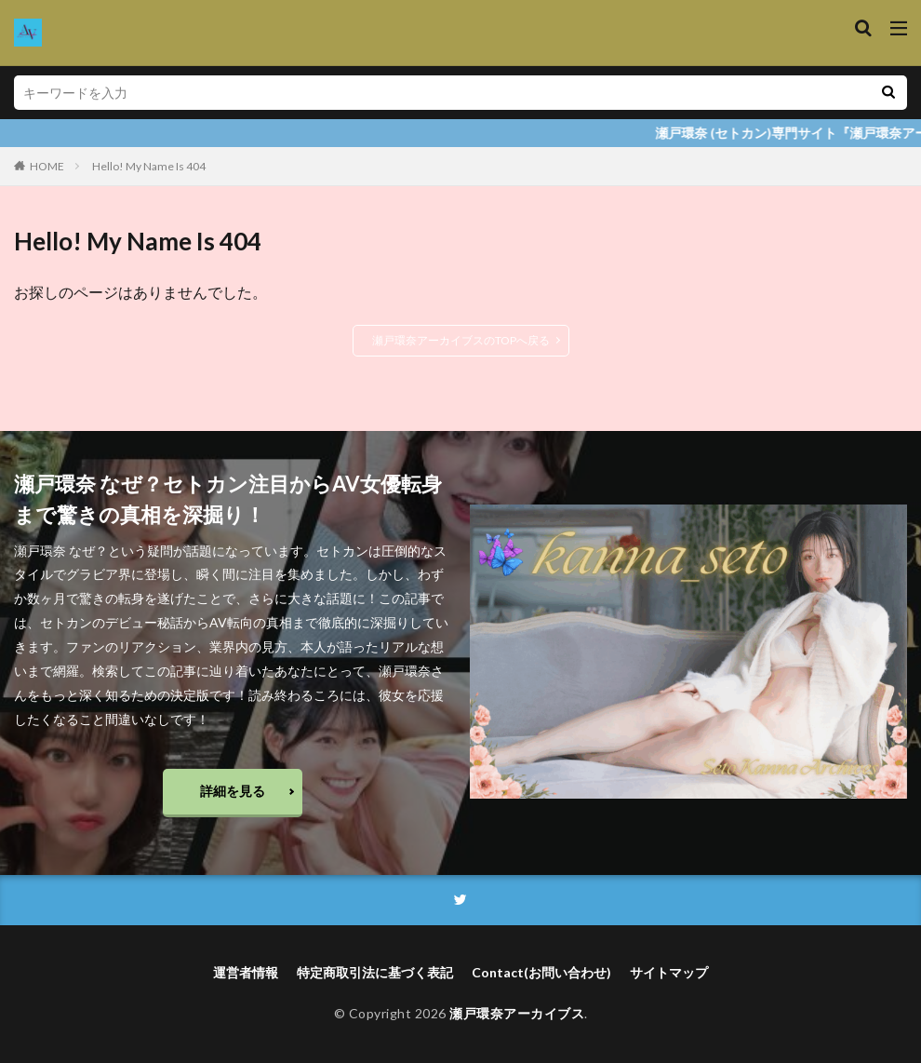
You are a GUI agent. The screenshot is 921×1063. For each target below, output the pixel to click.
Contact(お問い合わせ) (541, 973)
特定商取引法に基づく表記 (375, 973)
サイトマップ (669, 973)
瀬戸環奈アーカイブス (516, 1014)
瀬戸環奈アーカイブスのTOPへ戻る (461, 340)
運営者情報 (245, 973)
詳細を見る (232, 791)
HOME (47, 166)
